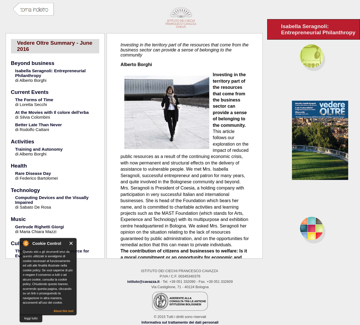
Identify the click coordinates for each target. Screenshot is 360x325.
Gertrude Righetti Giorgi (39, 226)
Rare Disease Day (33, 173)
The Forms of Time (34, 99)
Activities (22, 142)
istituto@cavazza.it (143, 281)
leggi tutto (31, 318)
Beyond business (33, 63)
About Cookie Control (25, 243)
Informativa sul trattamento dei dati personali (180, 322)
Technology (25, 190)
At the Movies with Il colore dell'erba (52, 112)
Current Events (30, 92)
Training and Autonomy (39, 149)
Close (71, 243)
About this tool (63, 311)
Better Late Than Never (38, 124)
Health (19, 166)
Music (18, 219)
